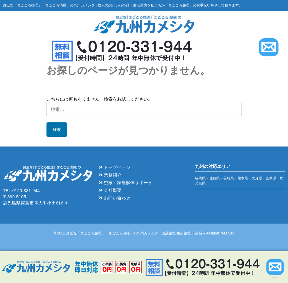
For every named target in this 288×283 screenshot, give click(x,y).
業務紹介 (110, 175)
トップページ (114, 167)
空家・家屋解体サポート (125, 182)
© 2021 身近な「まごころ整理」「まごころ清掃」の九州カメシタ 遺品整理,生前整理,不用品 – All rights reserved (144, 233)
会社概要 (110, 190)
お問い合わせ (114, 198)
